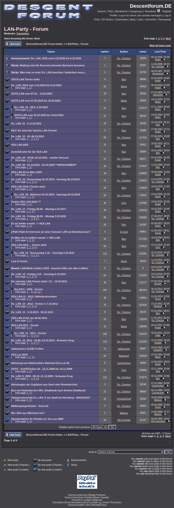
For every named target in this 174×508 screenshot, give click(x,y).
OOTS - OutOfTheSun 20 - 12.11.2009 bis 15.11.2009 (41, 369)
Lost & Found (19, 261)
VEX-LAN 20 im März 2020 (26, 172)
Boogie (157, 283)
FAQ (110, 11)
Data (157, 335)
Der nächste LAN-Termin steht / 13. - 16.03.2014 (39, 281)
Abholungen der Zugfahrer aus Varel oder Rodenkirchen (44, 384)
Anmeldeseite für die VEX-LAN (29, 151)
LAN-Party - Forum (26, 29)
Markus (158, 400)
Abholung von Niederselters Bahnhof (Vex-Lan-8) (40, 363)
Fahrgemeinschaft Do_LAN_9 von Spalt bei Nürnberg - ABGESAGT (50, 397)
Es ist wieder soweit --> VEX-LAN (30, 223)
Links (140, 19)
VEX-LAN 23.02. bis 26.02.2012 (29, 318)
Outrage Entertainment (93, 500)
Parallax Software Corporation (97, 497)
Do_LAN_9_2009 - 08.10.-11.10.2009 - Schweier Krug (42, 376)
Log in (167, 15)
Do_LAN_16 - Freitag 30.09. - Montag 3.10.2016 (38, 216)
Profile (113, 15)
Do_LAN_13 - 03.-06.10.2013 (27, 136)
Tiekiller (158, 343)
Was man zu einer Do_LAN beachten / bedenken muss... (53, 72)
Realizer (158, 306)
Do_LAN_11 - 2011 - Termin (30, 333)
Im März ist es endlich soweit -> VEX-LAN (35, 237)
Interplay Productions (97, 495)
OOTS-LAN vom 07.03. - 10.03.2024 (31, 93)
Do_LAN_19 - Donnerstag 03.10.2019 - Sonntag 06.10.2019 (45, 179)
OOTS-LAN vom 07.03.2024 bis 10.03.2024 (35, 100)
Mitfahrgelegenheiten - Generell (29, 406)
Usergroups (136, 11)
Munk (158, 132)
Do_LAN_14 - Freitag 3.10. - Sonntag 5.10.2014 (38, 274)
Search (101, 11)
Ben (124, 79)
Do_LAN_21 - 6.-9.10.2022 (26, 123)
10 (35, 292)
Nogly (158, 80)
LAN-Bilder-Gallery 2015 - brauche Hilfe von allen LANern (54, 268)
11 (39, 292)
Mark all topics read (160, 45)
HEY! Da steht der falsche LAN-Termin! (34, 130)
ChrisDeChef (124, 398)
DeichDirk (158, 95)
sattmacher (124, 348)
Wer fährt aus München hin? (28, 413)
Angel (158, 87)
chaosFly (157, 350)
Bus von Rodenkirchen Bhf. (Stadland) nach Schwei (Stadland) (48, 390)
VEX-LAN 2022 (19, 144)
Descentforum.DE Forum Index (44, 44)
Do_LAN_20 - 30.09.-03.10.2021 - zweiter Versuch (40, 157)
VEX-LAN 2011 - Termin (25, 325)
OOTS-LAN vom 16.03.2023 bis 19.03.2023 (38, 115)
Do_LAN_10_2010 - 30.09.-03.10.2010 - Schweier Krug (42, 340)
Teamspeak (164, 19)
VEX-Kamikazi (158, 421)
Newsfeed (152, 11)
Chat (96, 19)
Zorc (123, 203)
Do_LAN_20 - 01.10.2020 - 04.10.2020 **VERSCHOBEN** (44, 165)
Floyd (158, 299)
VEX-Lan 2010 (19, 354)
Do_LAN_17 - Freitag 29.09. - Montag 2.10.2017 (38, 209)
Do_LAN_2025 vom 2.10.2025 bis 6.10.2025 (56, 58)
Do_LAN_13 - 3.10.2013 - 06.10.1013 (32, 312)
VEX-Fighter (124, 420)
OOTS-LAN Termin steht (25, 79)
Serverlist (150, 19)
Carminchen (123, 363)
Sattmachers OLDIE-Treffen (27, 348)
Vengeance (158, 73)
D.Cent (124, 231)
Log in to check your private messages (140, 15)
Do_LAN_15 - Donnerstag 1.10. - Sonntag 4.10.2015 (44, 253)
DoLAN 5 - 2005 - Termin (28, 289)
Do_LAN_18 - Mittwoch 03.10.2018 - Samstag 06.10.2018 (47, 194)
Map (132, 19)
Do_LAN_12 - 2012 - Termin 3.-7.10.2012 (34, 303)
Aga (158, 371)
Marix (158, 59)
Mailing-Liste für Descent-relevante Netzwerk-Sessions (52, 65)
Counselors (23, 33)
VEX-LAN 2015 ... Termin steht (28, 245)
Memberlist (121, 11)
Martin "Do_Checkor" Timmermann (107, 502)
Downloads (121, 19)
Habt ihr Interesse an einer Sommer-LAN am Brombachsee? (54, 231)
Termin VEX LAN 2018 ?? (26, 201)
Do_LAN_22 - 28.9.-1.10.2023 (31, 107)
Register (167, 11)
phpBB (81, 505)
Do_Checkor (124, 58)
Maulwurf (124, 355)
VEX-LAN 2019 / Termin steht (28, 186)
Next (168, 38)
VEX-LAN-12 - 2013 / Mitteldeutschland (34, 296)
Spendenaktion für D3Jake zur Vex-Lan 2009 (37, 419)
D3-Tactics (107, 19)
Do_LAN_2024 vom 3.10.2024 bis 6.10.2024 (36, 85)
